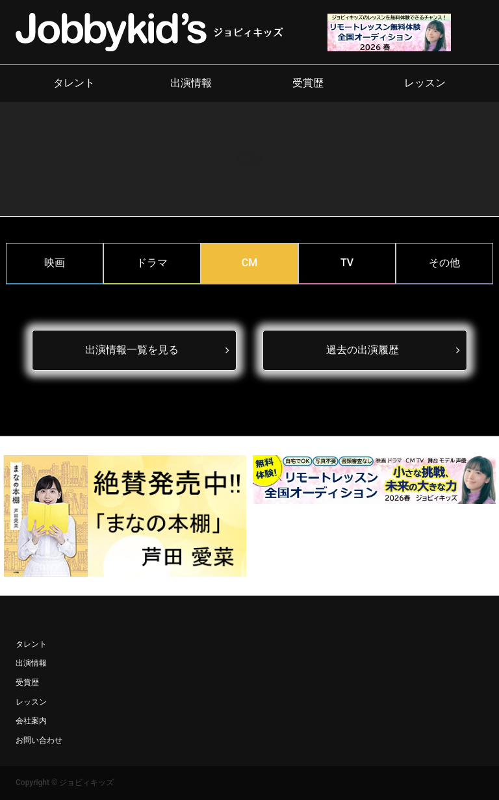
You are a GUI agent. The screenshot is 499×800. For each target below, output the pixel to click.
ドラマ (152, 262)
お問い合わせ (39, 740)
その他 (444, 262)
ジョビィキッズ (86, 782)
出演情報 (191, 83)
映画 (54, 262)
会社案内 (31, 720)
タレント (74, 83)
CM (249, 262)
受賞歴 (308, 83)
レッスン (425, 83)
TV (346, 262)
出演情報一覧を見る (132, 350)
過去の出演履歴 (362, 350)
